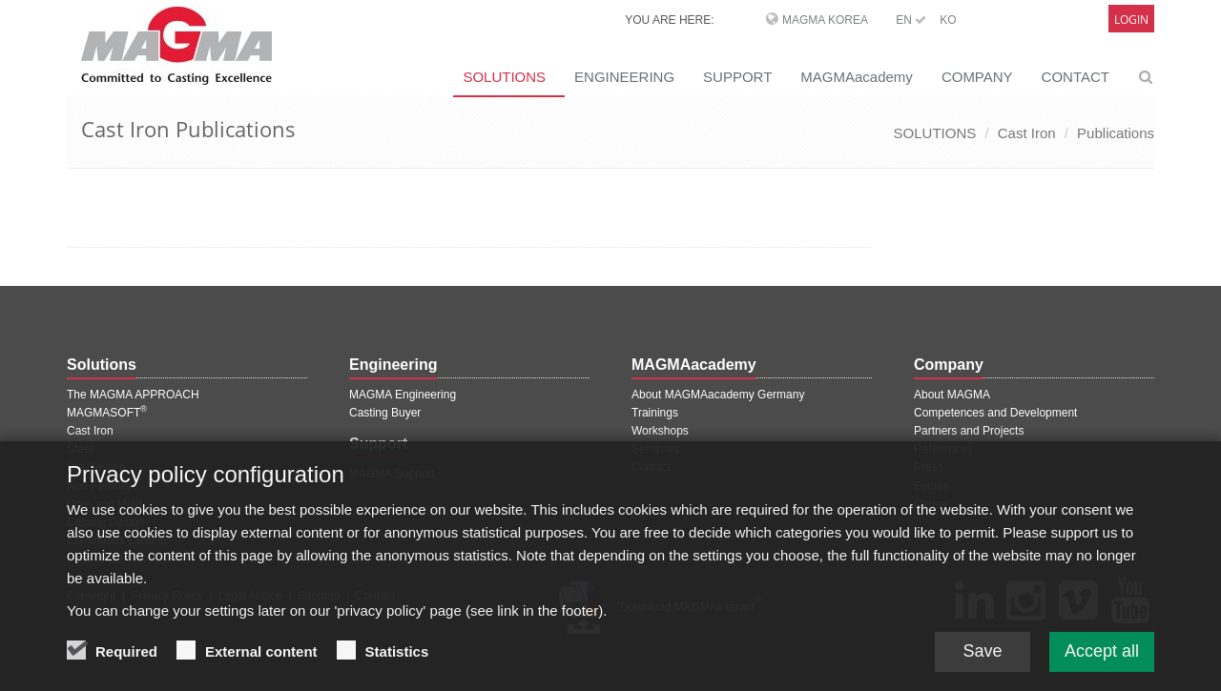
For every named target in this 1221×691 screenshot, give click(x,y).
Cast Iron (1027, 133)
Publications (1115, 133)
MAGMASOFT (107, 412)
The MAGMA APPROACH (133, 394)
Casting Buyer (385, 412)
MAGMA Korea (825, 20)
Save (982, 653)
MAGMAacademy (856, 77)
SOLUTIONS (504, 77)
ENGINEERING (624, 77)
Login (1131, 19)
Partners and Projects (969, 430)
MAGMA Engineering (402, 394)
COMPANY (977, 77)
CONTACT (1075, 77)
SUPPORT (737, 77)
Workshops (660, 430)
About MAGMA (952, 394)
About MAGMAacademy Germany (717, 394)
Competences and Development (995, 412)
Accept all (1102, 653)
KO (948, 20)
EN (911, 20)
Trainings (654, 412)
